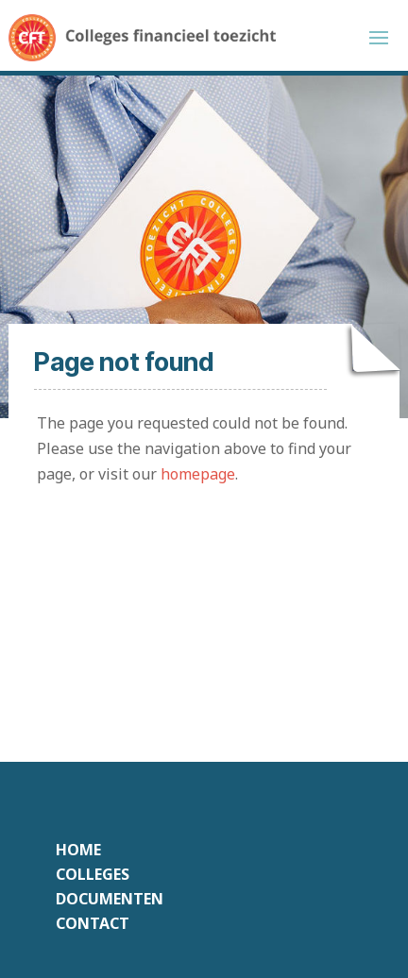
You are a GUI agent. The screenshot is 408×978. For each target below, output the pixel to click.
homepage (198, 474)
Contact (92, 923)
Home (78, 849)
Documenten (109, 898)
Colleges (92, 874)
